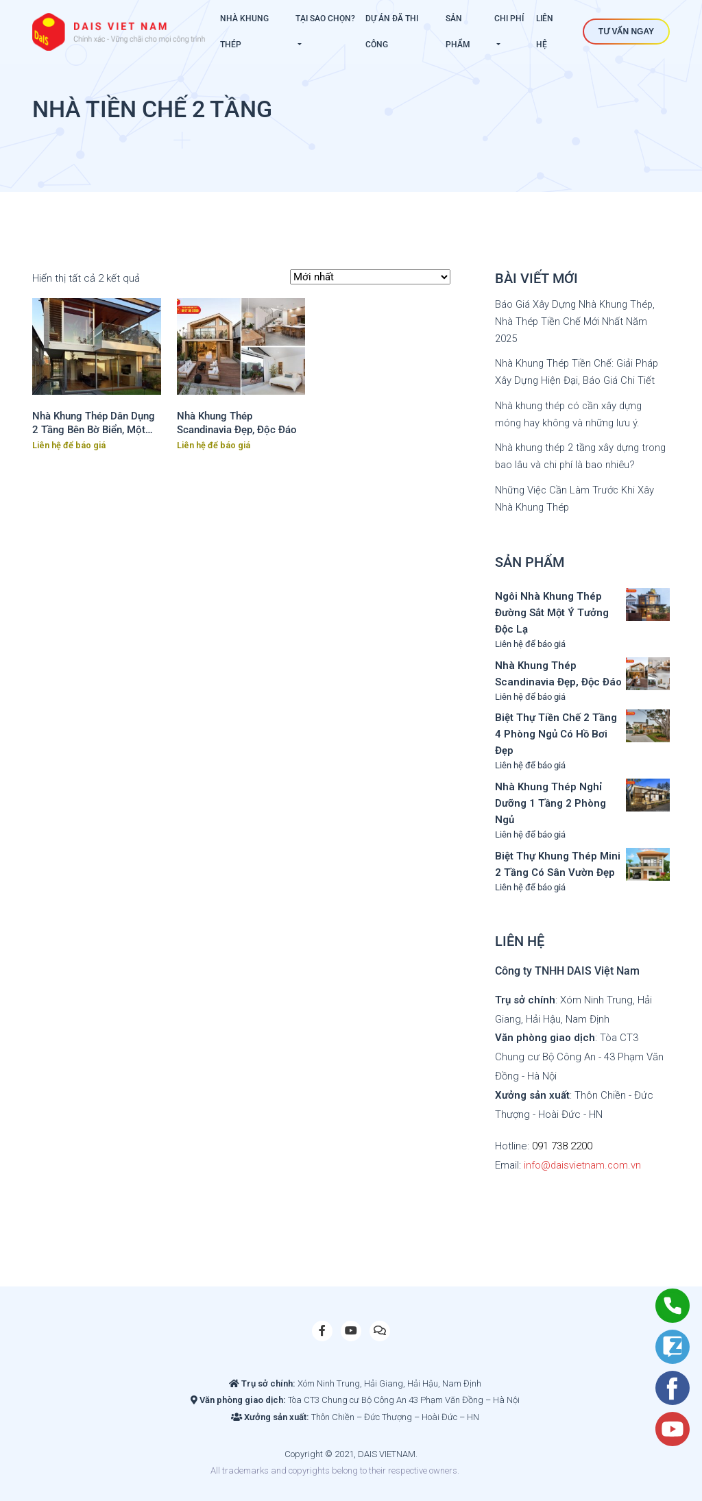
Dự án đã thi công (391, 31)
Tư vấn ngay (626, 31)
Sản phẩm (458, 31)
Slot (469, 1465)
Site (485, 1465)
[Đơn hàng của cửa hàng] (370, 276)
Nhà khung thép (244, 31)
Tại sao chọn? (325, 18)
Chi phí (509, 18)
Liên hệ (544, 31)
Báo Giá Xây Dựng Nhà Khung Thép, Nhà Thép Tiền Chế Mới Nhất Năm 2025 (576, 320)
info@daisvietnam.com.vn (583, 1160)
